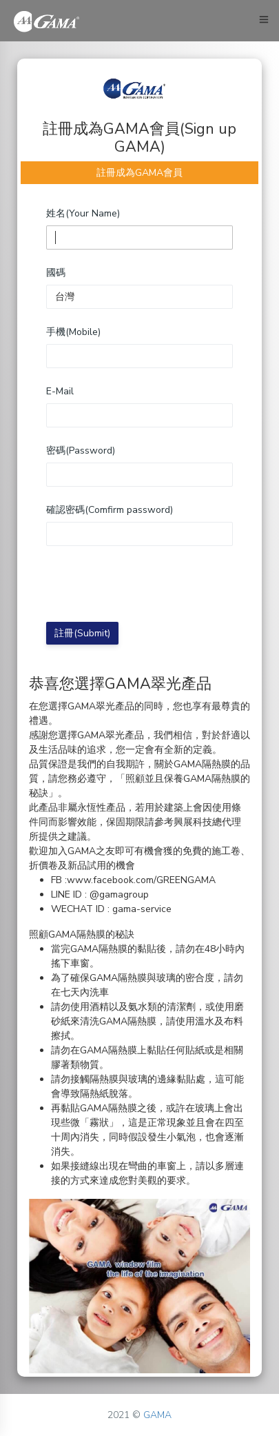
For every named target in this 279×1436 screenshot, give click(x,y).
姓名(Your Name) (83, 213)
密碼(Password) (80, 450)
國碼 (55, 272)
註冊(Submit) (82, 633)
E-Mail (60, 391)
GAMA (157, 1415)
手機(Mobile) (73, 331)
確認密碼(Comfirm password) (109, 509)
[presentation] (151, 584)
